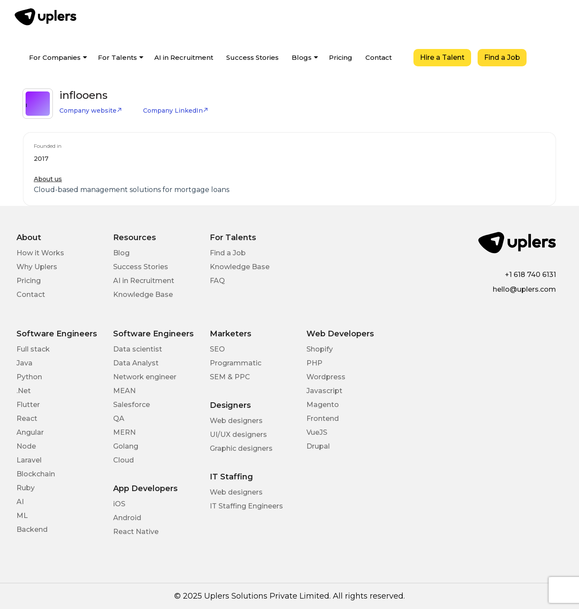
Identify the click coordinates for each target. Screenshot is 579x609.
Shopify (319, 349)
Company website (90, 110)
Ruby (25, 488)
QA (118, 418)
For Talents (117, 57)
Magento (322, 405)
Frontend (322, 418)
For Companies (55, 57)
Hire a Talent (442, 57)
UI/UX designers (238, 434)
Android (127, 518)
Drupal (318, 446)
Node (26, 446)
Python (29, 377)
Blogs (302, 57)
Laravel (29, 460)
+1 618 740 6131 (530, 274)
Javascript (324, 391)
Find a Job (502, 57)
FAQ (217, 281)
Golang (125, 446)
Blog (121, 253)
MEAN (124, 391)
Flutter (28, 405)
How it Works (40, 253)
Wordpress (325, 377)
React (26, 418)
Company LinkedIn (175, 110)
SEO (217, 349)
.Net (23, 391)
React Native (136, 532)
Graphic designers (241, 448)
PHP (314, 363)
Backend (32, 529)
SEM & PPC (230, 377)
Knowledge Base (143, 294)
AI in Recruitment (183, 57)
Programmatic (235, 363)
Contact (378, 57)
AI (20, 502)
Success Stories (252, 57)
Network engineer (144, 377)
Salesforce (131, 405)
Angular (30, 432)
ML (22, 515)
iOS (119, 504)
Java (24, 363)
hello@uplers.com (524, 289)
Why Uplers (36, 267)
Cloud (123, 460)
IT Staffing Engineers (246, 506)
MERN (124, 432)
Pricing (340, 57)
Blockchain (35, 474)
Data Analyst (136, 363)
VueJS (316, 432)
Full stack (33, 349)
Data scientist (137, 349)
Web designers (236, 421)
